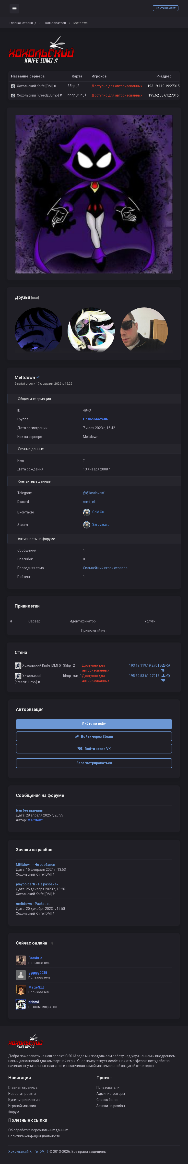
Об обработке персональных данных (38, 1130)
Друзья (27, 297)
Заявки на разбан (110, 1106)
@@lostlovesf (94, 493)
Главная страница (23, 23)
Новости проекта (22, 1094)
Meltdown (35, 820)
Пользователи (55, 23)
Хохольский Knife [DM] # (28, 1151)
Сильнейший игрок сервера (105, 568)
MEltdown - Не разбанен (35, 865)
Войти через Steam (94, 737)
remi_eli (89, 502)
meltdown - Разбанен (33, 904)
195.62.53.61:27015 (163, 95)
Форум (13, 1112)
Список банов (107, 1100)
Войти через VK (94, 749)
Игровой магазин (22, 1106)
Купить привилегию (24, 1100)
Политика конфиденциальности (34, 1136)
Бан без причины (30, 810)
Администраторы (110, 1094)
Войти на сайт (166, 8)
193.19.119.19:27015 (163, 86)
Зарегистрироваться (94, 763)
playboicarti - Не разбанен (37, 884)
